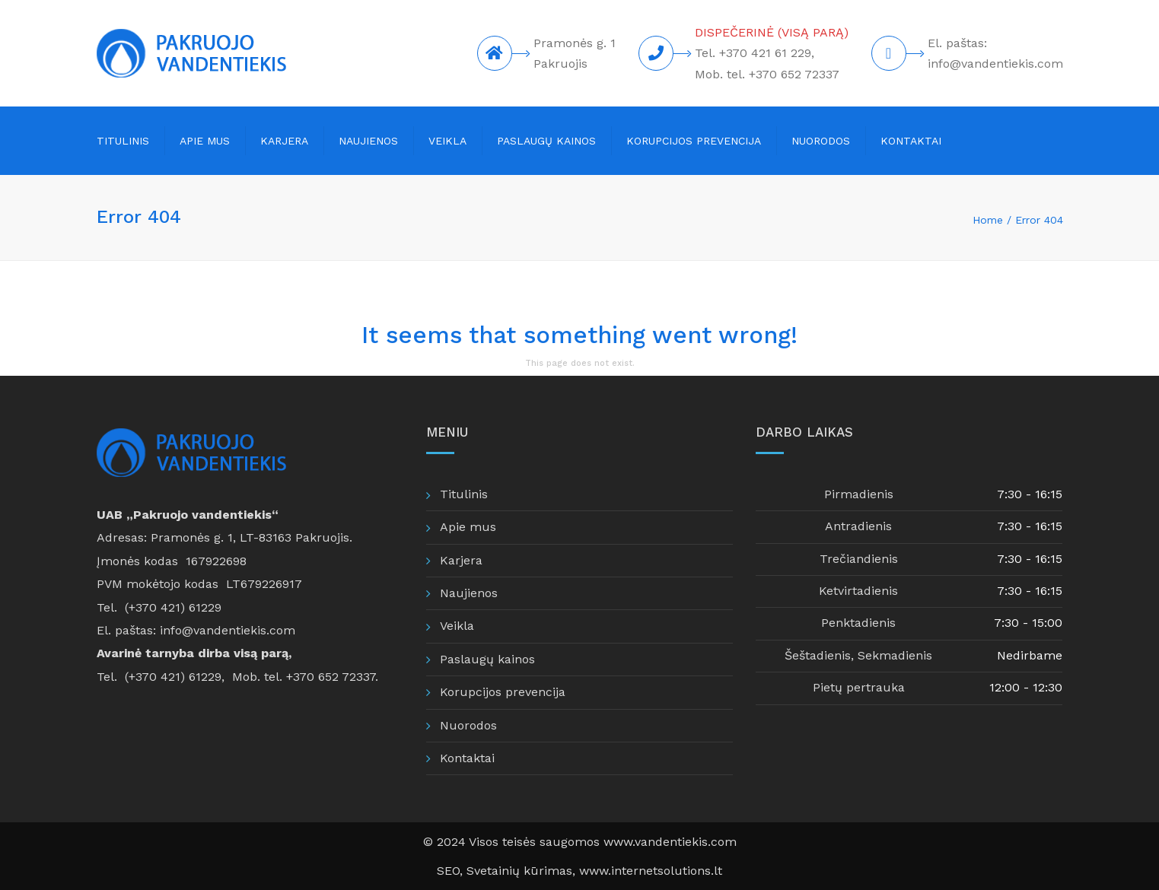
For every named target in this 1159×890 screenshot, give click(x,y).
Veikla (447, 141)
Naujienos (368, 141)
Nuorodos (820, 141)
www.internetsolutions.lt (650, 870)
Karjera (284, 141)
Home (988, 220)
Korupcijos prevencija (693, 141)
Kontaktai (910, 141)
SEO (448, 870)
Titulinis (123, 141)
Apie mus (205, 141)
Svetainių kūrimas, (522, 870)
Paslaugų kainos (546, 141)
